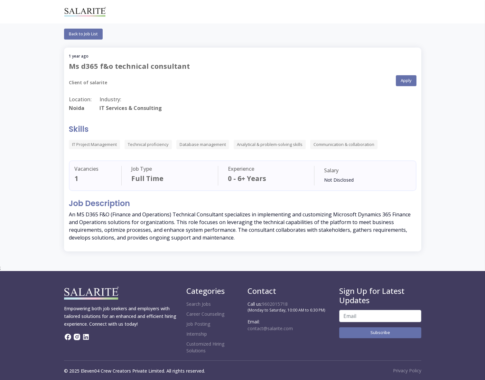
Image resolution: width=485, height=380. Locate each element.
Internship (196, 334)
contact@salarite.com (270, 328)
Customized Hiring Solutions (205, 347)
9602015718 (275, 304)
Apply (406, 80)
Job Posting (198, 324)
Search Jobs (198, 304)
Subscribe (380, 332)
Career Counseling (205, 314)
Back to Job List (83, 34)
